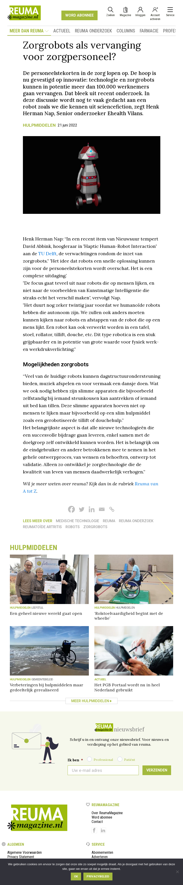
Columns (126, 31)
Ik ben (75, 760)
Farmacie (149, 31)
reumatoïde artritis (42, 527)
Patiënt (129, 760)
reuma (109, 521)
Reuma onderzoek (93, 31)
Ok (76, 876)
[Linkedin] (91, 509)
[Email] (101, 509)
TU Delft (47, 253)
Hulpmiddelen (39, 125)
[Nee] (177, 871)
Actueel (61, 31)
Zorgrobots (95, 527)
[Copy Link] (111, 509)
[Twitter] (81, 509)
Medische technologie (77, 521)
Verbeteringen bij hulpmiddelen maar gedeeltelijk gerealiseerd (46, 687)
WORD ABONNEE (79, 15)
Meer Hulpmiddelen (90, 701)
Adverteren (100, 857)
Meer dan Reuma (29, 31)
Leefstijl (37, 607)
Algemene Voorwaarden (24, 852)
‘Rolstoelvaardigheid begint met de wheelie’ (128, 616)
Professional (103, 760)
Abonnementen (102, 852)
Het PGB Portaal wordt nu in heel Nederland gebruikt (127, 687)
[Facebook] (71, 509)
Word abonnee (102, 817)
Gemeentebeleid (42, 679)
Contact (97, 821)
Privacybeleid (98, 876)
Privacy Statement (20, 857)
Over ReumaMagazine (107, 813)
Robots (73, 527)
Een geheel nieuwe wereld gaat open (46, 613)
